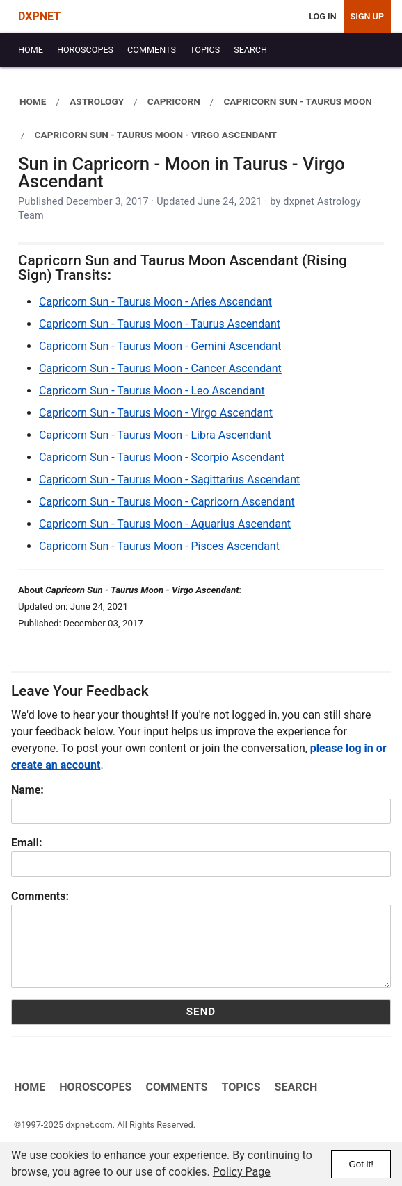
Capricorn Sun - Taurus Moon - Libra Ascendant (155, 435)
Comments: (40, 896)
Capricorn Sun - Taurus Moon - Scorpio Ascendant (161, 457)
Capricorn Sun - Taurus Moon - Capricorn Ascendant (167, 501)
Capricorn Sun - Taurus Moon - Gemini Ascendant (160, 346)
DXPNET (39, 16)
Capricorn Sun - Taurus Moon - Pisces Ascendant (159, 546)
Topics (240, 1087)
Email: (26, 842)
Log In (322, 16)
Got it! (360, 1164)
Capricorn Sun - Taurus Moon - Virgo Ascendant (156, 412)
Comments (176, 1087)
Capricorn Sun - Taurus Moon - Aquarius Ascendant (165, 524)
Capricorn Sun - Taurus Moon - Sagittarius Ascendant (169, 479)
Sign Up (367, 16)
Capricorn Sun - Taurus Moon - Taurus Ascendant (159, 324)
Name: (27, 789)
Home (29, 1087)
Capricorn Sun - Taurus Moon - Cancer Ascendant (160, 368)
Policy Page (242, 1171)
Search (295, 1087)
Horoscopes (95, 1087)
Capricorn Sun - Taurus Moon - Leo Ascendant (152, 390)
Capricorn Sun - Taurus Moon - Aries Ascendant (155, 301)
